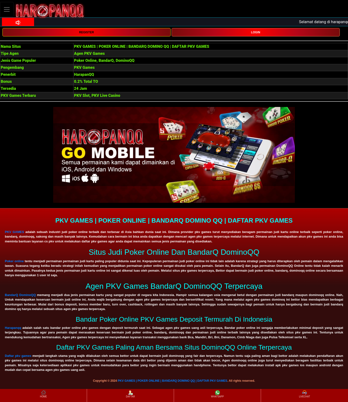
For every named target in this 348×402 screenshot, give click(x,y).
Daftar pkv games (18, 356)
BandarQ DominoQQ (20, 295)
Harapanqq (13, 328)
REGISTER (86, 32)
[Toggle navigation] (7, 9)
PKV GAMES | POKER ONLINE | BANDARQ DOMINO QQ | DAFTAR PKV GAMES (172, 380)
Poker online (14, 261)
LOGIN (255, 32)
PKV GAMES (14, 232)
